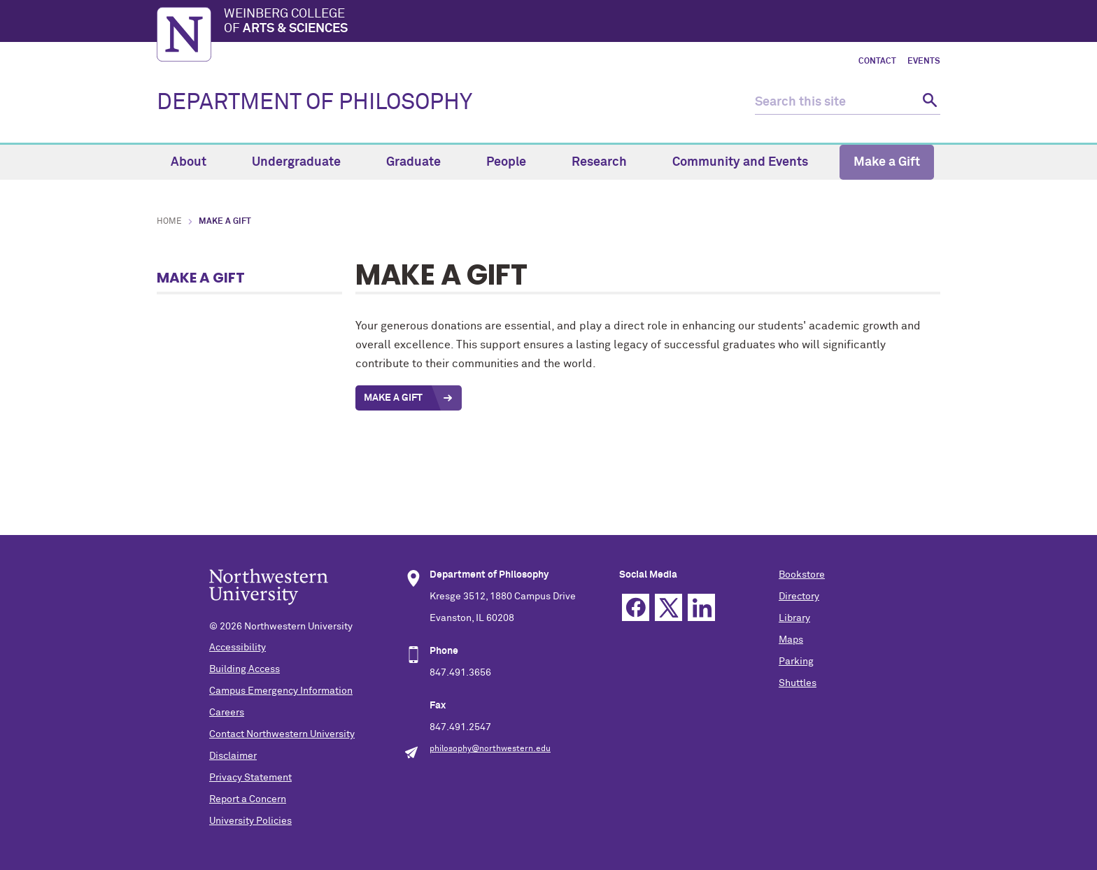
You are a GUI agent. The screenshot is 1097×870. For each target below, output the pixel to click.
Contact (877, 61)
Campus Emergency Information (281, 691)
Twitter (668, 607)
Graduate (421, 162)
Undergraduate (304, 162)
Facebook (635, 607)
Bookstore (802, 575)
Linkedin (701, 607)
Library (794, 618)
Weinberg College (582, 22)
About (196, 162)
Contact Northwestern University (282, 734)
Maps (791, 640)
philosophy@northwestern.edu (490, 749)
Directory (799, 596)
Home (169, 222)
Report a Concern (247, 799)
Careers (226, 713)
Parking (796, 661)
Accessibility (237, 647)
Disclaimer (233, 756)
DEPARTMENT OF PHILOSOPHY (314, 103)
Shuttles (797, 683)
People (514, 162)
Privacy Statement (250, 778)
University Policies (250, 821)
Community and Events (748, 162)
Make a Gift (887, 162)
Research (607, 162)
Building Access (244, 669)
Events (923, 61)
